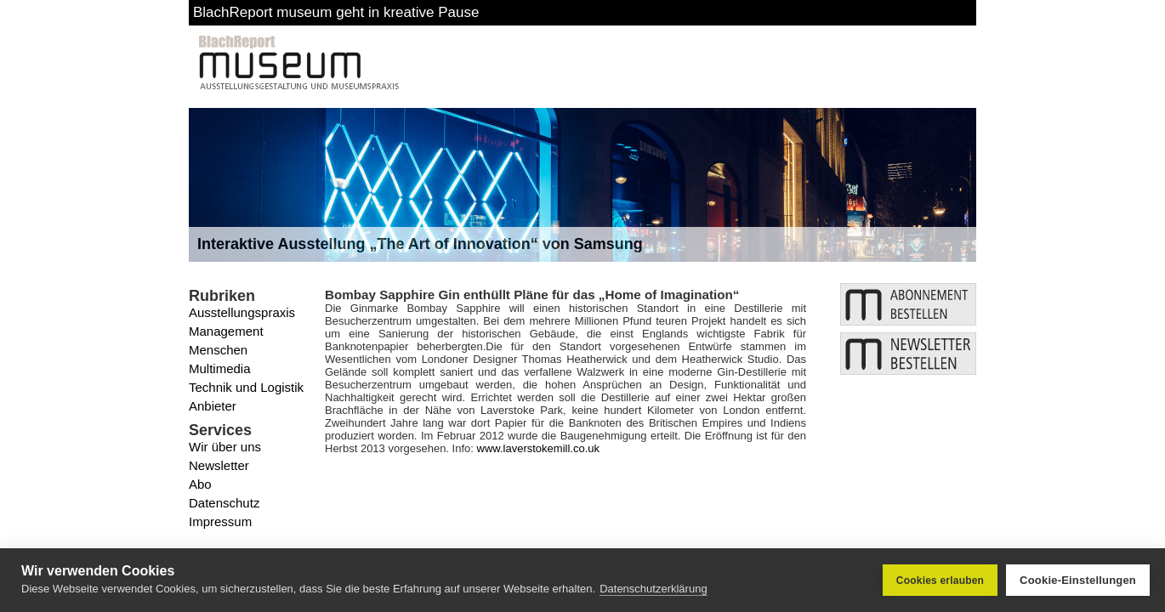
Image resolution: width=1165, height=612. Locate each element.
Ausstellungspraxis (242, 312)
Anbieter (212, 406)
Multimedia (220, 368)
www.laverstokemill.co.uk (538, 448)
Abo (200, 484)
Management (226, 331)
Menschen (218, 350)
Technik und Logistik (246, 387)
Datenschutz (224, 503)
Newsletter (219, 465)
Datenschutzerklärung (653, 588)
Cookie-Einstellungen (1078, 580)
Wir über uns (225, 446)
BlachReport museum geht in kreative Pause (336, 12)
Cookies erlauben (940, 580)
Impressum (220, 521)
